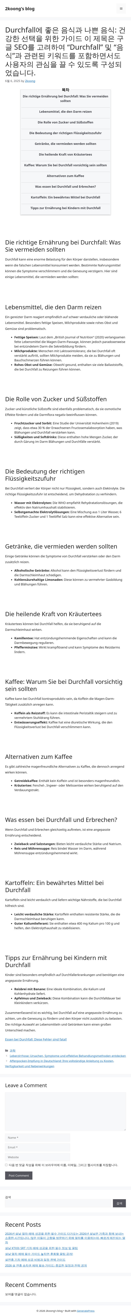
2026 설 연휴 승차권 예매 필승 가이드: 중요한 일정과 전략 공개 (46, 1265)
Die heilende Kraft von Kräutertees (65, 154)
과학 (13, 1050)
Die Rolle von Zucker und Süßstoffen (65, 122)
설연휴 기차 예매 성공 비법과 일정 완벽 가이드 (35, 1260)
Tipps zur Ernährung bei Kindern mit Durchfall (66, 208)
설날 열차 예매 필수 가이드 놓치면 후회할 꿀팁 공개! (39, 1254)
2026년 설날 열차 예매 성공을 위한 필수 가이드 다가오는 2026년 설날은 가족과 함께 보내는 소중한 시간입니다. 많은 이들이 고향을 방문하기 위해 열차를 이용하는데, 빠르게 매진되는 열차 (65, 1238)
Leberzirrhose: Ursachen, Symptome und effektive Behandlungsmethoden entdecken (68, 1056)
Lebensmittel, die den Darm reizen (65, 111)
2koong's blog (20, 8)
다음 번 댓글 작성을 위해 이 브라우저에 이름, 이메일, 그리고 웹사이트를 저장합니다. (63, 1165)
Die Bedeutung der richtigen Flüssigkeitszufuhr (65, 133)
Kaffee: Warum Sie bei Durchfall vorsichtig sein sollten (65, 165)
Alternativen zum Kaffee (65, 176)
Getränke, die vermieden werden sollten (65, 144)
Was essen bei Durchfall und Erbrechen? (65, 186)
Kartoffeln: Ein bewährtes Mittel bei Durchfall (65, 197)
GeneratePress (85, 1310)
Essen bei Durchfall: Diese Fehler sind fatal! (36, 1039)
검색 (8, 1197)
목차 (65, 89)
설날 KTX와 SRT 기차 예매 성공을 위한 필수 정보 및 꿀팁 (41, 1248)
